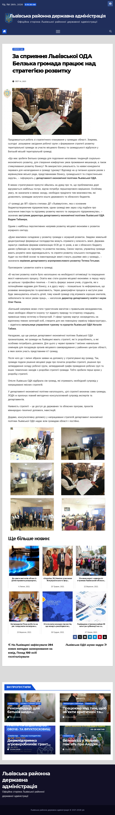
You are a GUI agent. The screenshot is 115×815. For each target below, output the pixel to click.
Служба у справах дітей (30, 703)
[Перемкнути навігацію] (58, 31)
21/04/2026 (70, 717)
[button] (110, 31)
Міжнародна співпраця (73, 703)
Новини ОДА (18, 49)
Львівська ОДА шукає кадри (86, 644)
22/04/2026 (15, 717)
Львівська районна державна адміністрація (57, 16)
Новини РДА (13, 703)
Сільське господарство (30, 736)
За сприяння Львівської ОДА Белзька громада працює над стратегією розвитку (54, 63)
